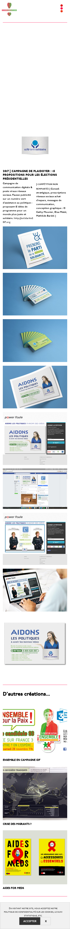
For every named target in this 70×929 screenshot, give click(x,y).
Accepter (29, 921)
